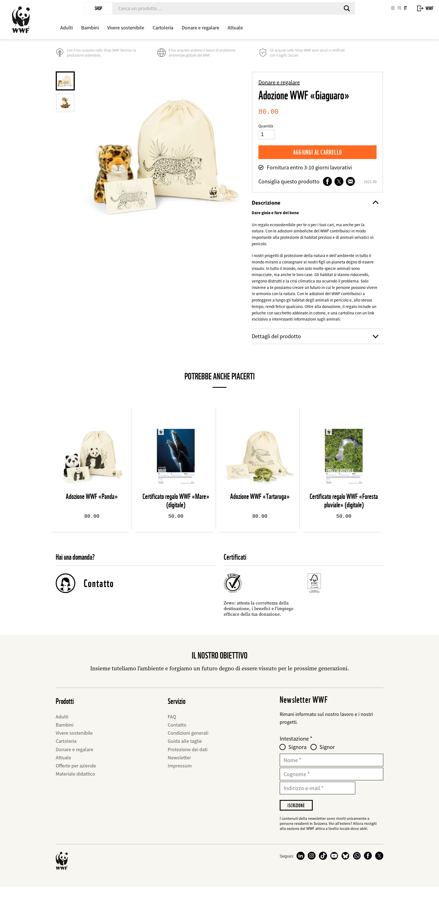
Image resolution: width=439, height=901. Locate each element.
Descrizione (315, 202)
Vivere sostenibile (125, 27)
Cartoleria (163, 27)
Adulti (66, 27)
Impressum (180, 778)
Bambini (90, 27)
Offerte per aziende (76, 778)
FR (399, 8)
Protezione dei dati (187, 762)
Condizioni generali (188, 746)
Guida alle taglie (185, 754)
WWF (429, 8)
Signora (297, 760)
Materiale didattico (75, 786)
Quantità (265, 126)
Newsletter (179, 770)
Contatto (99, 596)
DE (393, 8)
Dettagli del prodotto (315, 349)
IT (405, 8)
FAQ (172, 729)
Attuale (235, 27)
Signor (327, 760)
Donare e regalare (200, 27)
